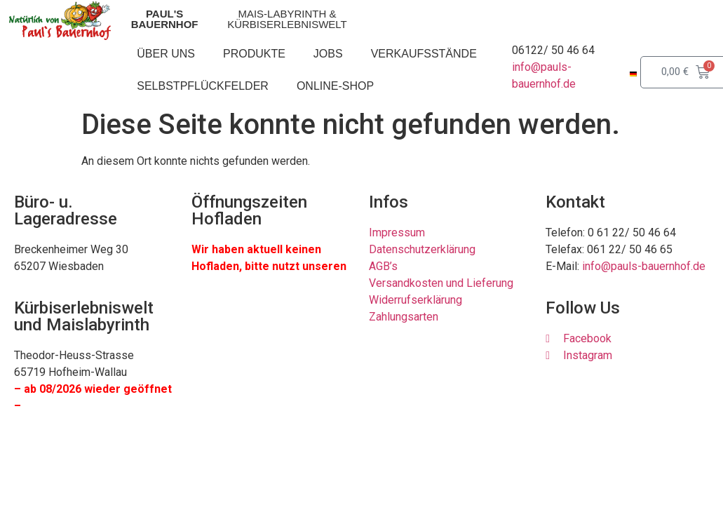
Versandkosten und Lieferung (441, 283)
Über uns (166, 54)
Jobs (328, 54)
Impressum (397, 232)
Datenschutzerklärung (422, 249)
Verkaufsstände (424, 54)
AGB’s (383, 266)
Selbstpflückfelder (203, 86)
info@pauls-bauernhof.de (643, 266)
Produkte (254, 54)
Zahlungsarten (403, 316)
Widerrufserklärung (415, 300)
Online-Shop (335, 86)
